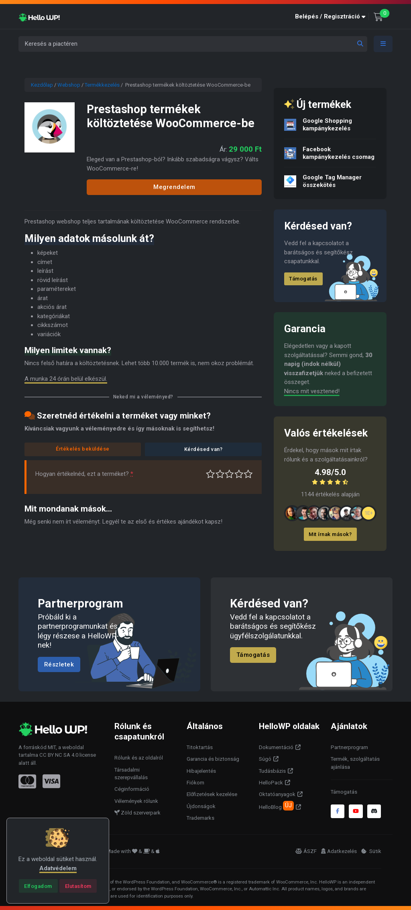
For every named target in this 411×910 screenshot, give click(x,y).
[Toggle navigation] (383, 44)
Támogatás (303, 279)
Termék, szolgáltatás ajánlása (355, 763)
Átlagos (229, 474)
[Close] (38, 886)
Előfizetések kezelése (212, 794)
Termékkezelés (102, 85)
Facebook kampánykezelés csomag (338, 153)
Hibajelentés (201, 771)
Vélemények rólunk (136, 801)
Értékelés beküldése (83, 449)
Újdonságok (201, 806)
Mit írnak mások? (330, 534)
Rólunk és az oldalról (138, 758)
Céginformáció (131, 789)
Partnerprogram (349, 747)
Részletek (59, 664)
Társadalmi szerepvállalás (131, 774)
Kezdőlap (42, 85)
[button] (332, 16)
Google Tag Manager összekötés (332, 181)
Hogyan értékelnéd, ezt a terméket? (84, 473)
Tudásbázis (272, 771)
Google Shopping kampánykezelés (327, 124)
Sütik (371, 851)
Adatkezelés (339, 851)
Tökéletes (248, 474)
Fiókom (195, 783)
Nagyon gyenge (210, 474)
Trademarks (200, 818)
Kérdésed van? (203, 449)
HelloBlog (276, 805)
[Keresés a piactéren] (192, 44)
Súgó (265, 759)
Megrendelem (174, 187)
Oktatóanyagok (277, 794)
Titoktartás (200, 747)
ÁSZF (306, 851)
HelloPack (271, 783)
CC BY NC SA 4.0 (58, 755)
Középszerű (220, 474)
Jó (239, 474)
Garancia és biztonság (213, 759)
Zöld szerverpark (137, 813)
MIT (52, 747)
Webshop (68, 85)
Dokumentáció (276, 747)
